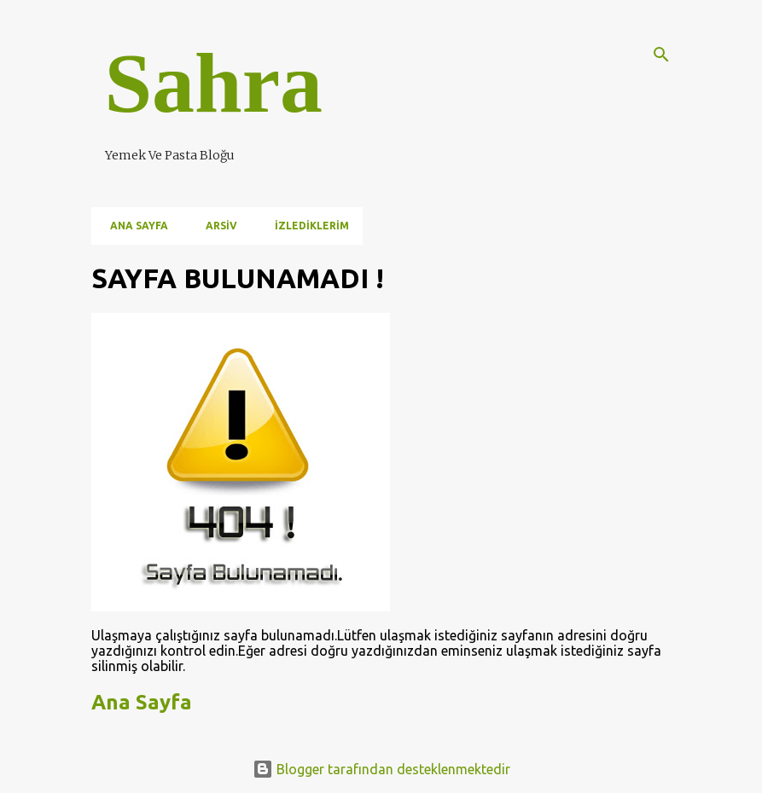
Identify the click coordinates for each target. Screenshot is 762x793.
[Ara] (661, 54)
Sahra (214, 83)
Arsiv (216, 225)
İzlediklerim (307, 225)
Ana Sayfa (134, 225)
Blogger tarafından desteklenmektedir (381, 769)
